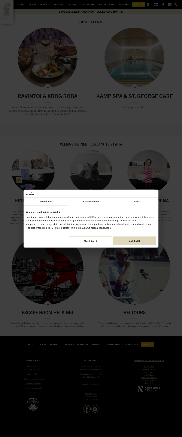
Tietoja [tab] (136, 201)
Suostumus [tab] (46, 201)
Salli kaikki (134, 240)
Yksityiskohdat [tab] (91, 201)
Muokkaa (90, 240)
